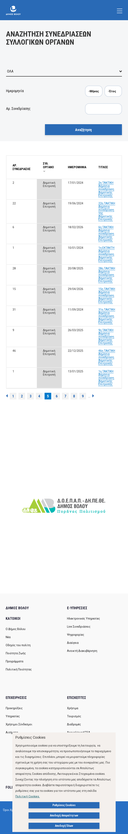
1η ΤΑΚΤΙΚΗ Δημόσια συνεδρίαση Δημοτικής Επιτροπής (106, 378)
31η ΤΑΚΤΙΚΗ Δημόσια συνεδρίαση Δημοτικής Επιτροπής (106, 316)
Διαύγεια (73, 642)
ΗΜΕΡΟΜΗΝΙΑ (77, 167)
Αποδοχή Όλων (64, 825)
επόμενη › (93, 395)
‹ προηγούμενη (7, 395)
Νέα (8, 637)
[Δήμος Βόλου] (13, 10)
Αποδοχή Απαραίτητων (64, 815)
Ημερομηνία (15, 91)
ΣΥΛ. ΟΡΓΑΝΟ (48, 167)
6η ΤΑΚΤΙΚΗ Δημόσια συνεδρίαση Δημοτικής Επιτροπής (106, 234)
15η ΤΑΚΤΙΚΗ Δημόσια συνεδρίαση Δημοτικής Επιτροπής (106, 295)
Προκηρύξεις (14, 708)
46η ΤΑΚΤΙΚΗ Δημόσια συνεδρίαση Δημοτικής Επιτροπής (106, 357)
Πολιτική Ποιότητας (19, 669)
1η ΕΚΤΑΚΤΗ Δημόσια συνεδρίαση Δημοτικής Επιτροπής (106, 254)
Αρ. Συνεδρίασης (18, 108)
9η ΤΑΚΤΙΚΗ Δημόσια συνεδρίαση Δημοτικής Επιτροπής (106, 337)
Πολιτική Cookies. (27, 796)
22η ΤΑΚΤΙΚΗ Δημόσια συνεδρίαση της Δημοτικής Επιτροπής (106, 211)
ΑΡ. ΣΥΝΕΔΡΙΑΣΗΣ (22, 167)
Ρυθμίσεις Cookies (64, 805)
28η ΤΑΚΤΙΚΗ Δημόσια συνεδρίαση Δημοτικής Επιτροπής (106, 275)
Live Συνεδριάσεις (79, 626)
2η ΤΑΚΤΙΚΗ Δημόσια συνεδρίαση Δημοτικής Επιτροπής (106, 189)
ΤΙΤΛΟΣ (103, 167)
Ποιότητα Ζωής (16, 653)
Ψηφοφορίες (75, 634)
